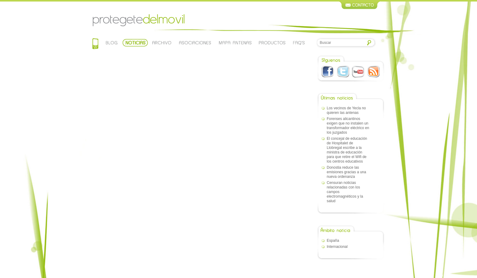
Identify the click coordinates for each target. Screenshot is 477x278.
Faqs (298, 42)
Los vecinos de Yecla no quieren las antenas (346, 110)
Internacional (337, 247)
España (333, 240)
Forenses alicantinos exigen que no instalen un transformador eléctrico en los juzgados (348, 126)
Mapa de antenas (235, 42)
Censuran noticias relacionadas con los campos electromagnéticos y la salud (345, 192)
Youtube (358, 71)
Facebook (328, 71)
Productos (272, 42)
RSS (373, 71)
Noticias (135, 42)
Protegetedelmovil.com (138, 20)
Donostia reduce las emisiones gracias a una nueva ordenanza (346, 172)
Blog (111, 42)
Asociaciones (194, 42)
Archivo (161, 42)
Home (95, 44)
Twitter (343, 71)
